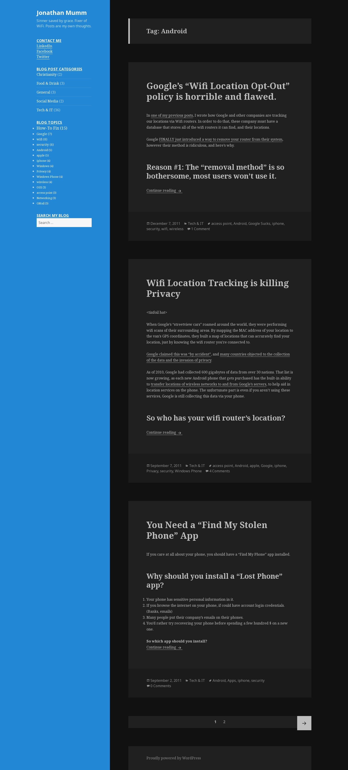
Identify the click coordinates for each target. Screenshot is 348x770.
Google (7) (44, 134)
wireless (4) (44, 182)
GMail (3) (42, 203)
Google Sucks (259, 223)
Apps (231, 680)
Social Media (47, 101)
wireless (176, 228)
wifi (164, 228)
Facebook (45, 51)
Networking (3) (46, 198)
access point (221, 223)
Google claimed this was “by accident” (178, 354)
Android (240, 223)
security (153, 228)
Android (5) (44, 150)
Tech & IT (45, 110)
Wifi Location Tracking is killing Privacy (217, 288)
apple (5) (43, 155)
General (43, 92)
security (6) (45, 145)
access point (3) (46, 193)
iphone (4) (43, 161)
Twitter (43, 56)
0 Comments (160, 685)
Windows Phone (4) (50, 177)
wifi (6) (42, 139)
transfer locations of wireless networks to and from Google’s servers (208, 384)
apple (254, 465)
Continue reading (164, 190)
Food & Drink (48, 83)
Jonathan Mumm (62, 12)
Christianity (47, 74)
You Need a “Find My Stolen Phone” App (206, 530)
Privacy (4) (44, 171)
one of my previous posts (172, 115)
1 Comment (200, 228)
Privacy (152, 471)
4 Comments (219, 471)
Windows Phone (188, 471)
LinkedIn (44, 46)
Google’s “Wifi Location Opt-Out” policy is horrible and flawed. (218, 91)
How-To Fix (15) (52, 128)
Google (267, 465)
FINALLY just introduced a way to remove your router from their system (220, 139)
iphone (278, 223)
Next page (304, 723)
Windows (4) (45, 166)
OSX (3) (41, 187)
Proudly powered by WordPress (173, 758)
